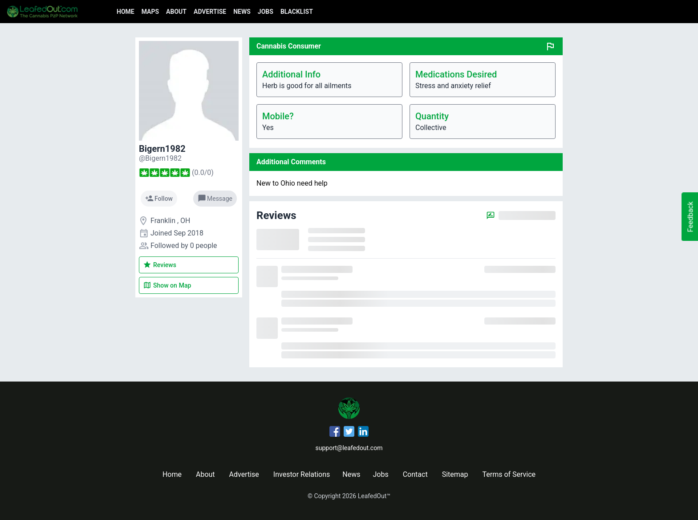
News (242, 11)
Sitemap (455, 474)
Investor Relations (301, 474)
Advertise (210, 11)
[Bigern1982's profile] (160, 158)
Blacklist (296, 11)
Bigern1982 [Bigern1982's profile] (162, 148)
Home (125, 11)
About (176, 11)
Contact (415, 474)
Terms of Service (509, 474)
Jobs (265, 11)
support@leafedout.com (349, 447)
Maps (150, 11)
